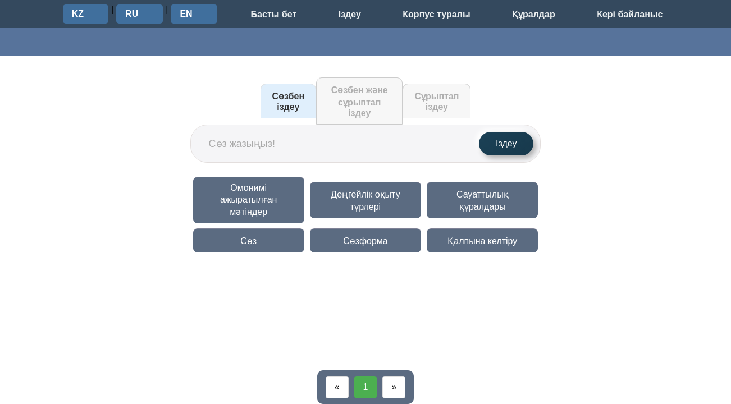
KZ (78, 14)
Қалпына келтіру (482, 241)
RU (131, 14)
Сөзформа (365, 241)
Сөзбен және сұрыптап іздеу (359, 101)
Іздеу (350, 14)
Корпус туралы (436, 14)
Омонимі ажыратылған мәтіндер (248, 200)
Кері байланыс (630, 14)
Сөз (248, 241)
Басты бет (274, 14)
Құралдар (533, 14)
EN (186, 14)
